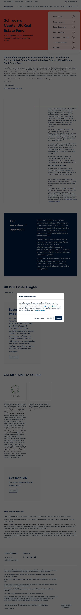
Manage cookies (39, 318)
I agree (58, 318)
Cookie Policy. (40, 311)
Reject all (49, 318)
